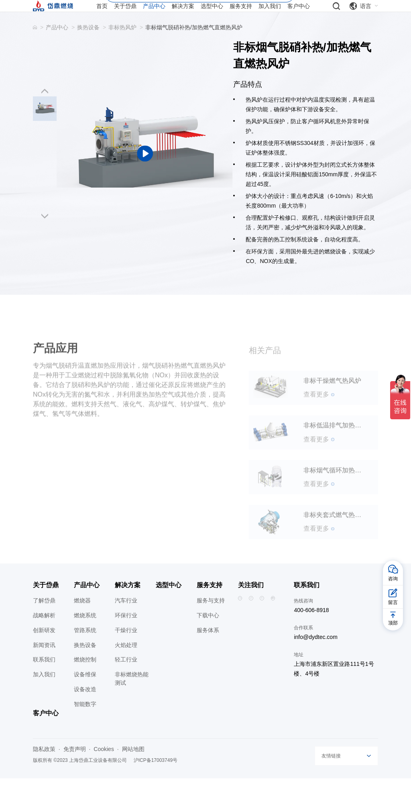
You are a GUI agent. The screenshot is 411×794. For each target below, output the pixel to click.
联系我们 (44, 675)
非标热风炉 (122, 42)
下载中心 (208, 630)
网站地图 (133, 764)
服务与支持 (211, 616)
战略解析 (44, 630)
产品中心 (57, 42)
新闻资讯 (44, 660)
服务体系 (208, 645)
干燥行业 (126, 645)
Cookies (104, 764)
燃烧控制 (85, 675)
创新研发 (44, 645)
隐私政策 (44, 764)
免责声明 (74, 764)
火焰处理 (126, 660)
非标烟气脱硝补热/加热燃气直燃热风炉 (193, 42)
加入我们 (44, 690)
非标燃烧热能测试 (132, 694)
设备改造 (85, 705)
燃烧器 (82, 616)
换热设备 (88, 42)
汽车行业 (126, 616)
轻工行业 (126, 675)
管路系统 (85, 645)
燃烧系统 (85, 630)
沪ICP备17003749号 (155, 776)
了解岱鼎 (44, 616)
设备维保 (85, 690)
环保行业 (126, 630)
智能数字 (85, 719)
